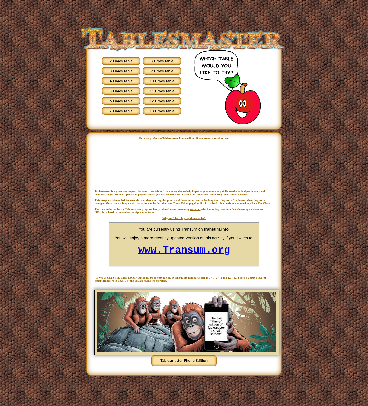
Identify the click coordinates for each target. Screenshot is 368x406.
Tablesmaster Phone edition (178, 138)
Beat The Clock (261, 203)
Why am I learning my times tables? (184, 218)
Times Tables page (184, 203)
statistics (195, 209)
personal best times (192, 194)
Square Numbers (145, 280)
